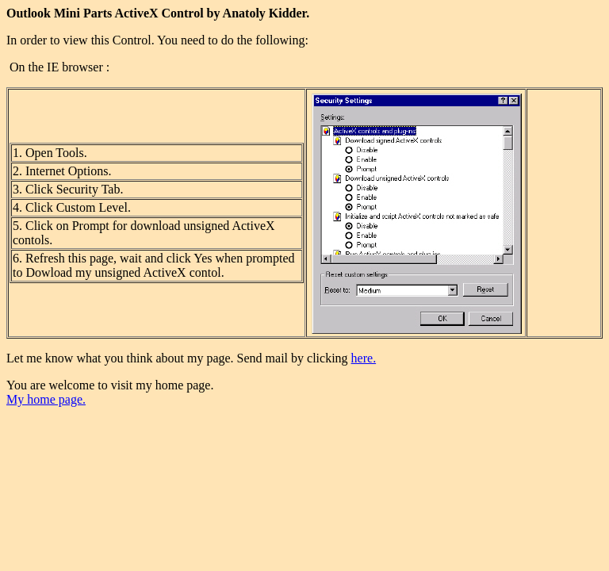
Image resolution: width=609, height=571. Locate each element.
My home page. (46, 399)
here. (364, 358)
